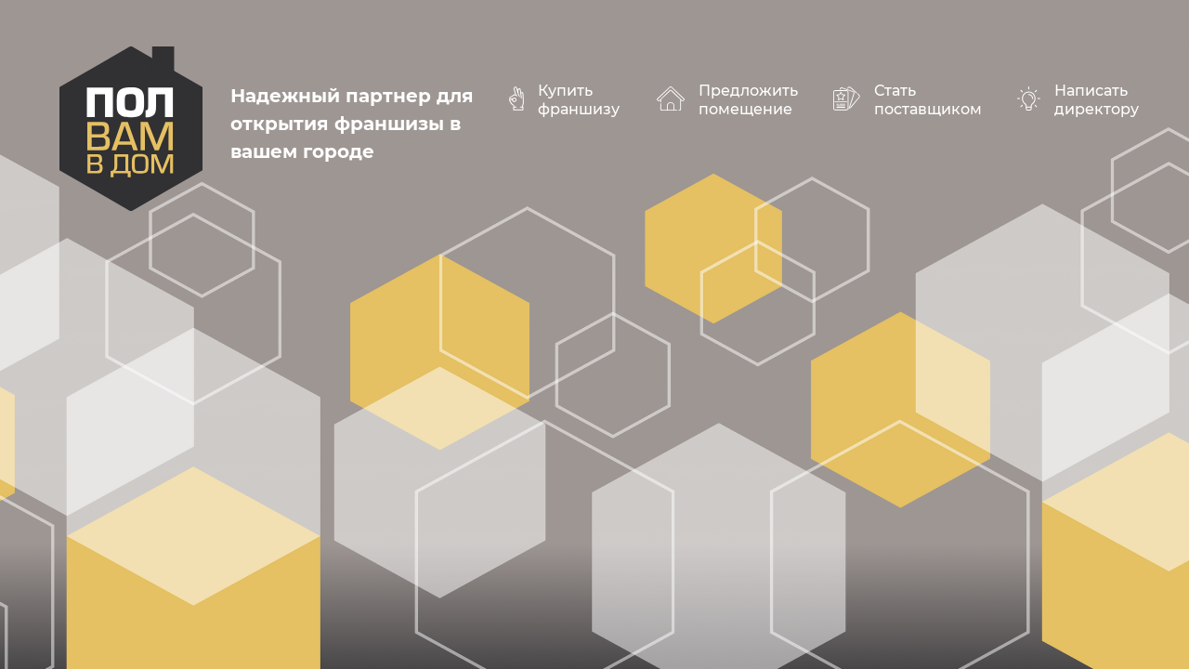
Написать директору (1096, 100)
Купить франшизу (579, 100)
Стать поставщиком (928, 100)
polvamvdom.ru (131, 128)
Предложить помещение (748, 100)
